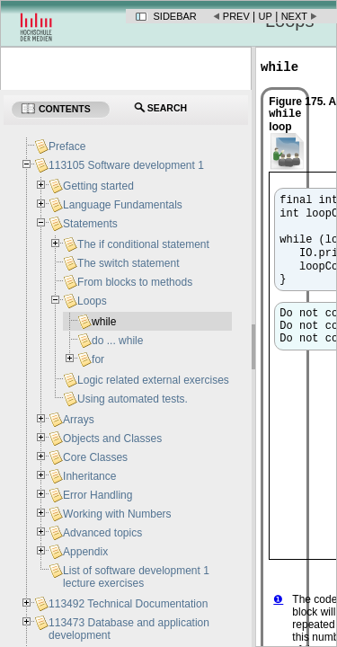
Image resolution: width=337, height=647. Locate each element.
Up (265, 16)
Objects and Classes (112, 438)
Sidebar (175, 16)
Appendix (85, 551)
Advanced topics (102, 533)
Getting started (98, 186)
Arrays (78, 419)
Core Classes (95, 457)
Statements (90, 223)
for (98, 359)
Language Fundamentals (122, 205)
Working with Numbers (117, 514)
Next (294, 16)
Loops (92, 301)
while (104, 321)
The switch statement (128, 263)
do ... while (117, 340)
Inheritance (89, 476)
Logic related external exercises (153, 380)
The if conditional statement (143, 244)
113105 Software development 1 (126, 165)
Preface (67, 146)
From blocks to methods (134, 282)
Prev (236, 16)
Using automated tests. (132, 399)
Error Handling (97, 495)
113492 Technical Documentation (128, 604)
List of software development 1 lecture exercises (136, 576)
